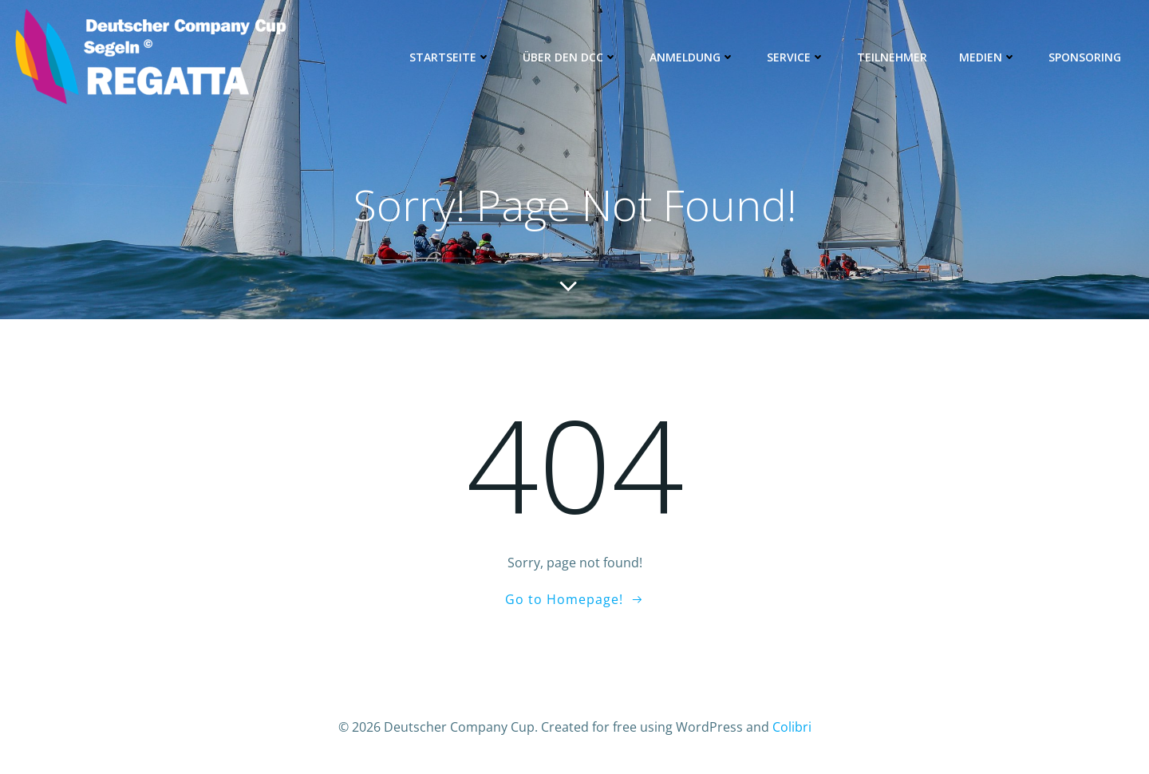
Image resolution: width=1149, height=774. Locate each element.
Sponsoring (1084, 57)
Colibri (791, 727)
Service (796, 57)
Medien (988, 57)
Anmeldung (692, 57)
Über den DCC (570, 57)
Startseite (450, 57)
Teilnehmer (892, 57)
